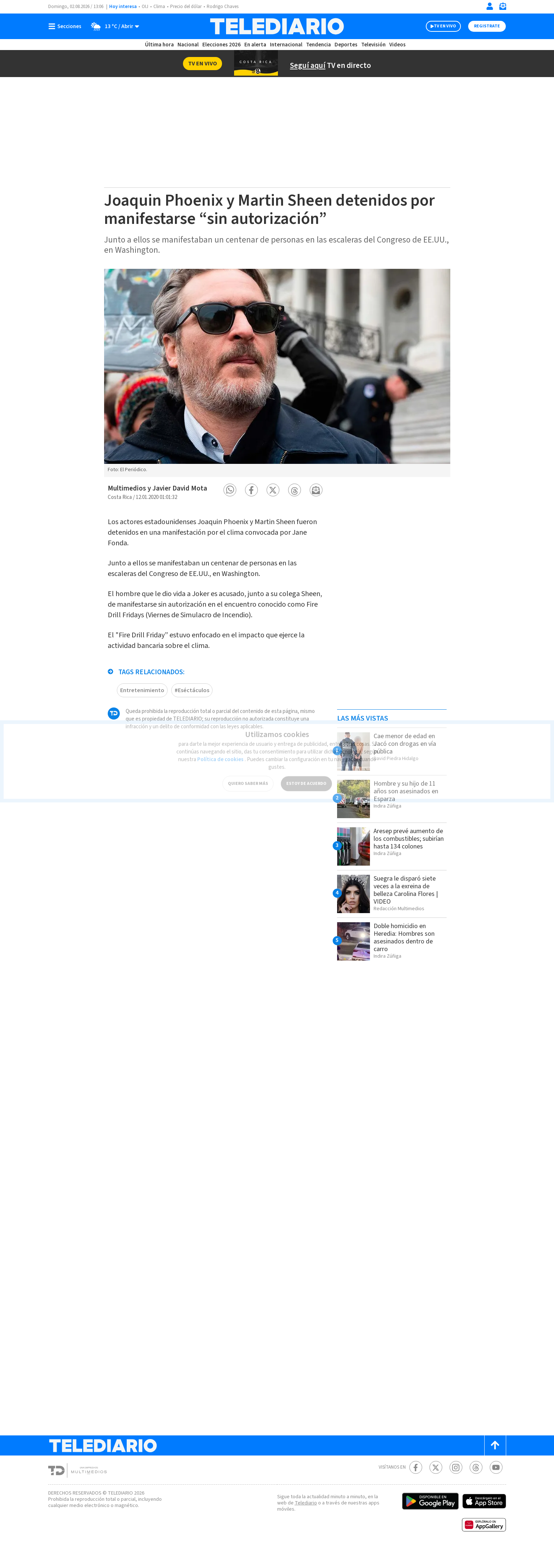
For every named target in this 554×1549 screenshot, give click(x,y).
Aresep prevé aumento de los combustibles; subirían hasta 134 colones (409, 839)
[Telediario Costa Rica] (277, 26)
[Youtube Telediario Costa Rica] (496, 1467)
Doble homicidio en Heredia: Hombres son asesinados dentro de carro (404, 938)
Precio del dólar (186, 6)
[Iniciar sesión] (489, 6)
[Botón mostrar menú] (66, 26)
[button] (230, 490)
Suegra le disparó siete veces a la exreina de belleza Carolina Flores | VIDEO (406, 890)
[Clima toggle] (113, 26)
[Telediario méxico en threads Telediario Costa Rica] (476, 1467)
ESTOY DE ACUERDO (306, 778)
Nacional (188, 45)
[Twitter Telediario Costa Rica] (435, 1467)
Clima (159, 6)
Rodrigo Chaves (222, 6)
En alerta (255, 45)
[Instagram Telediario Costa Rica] (456, 1467)
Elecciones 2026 (221, 45)
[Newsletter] (502, 8)
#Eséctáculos (192, 690)
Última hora (159, 45)
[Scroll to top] (495, 1445)
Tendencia (318, 45)
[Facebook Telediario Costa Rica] (415, 1467)
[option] (277, 373)
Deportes (346, 45)
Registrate (487, 26)
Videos (397, 45)
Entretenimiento (142, 690)
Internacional (286, 45)
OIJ (145, 6)
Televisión (373, 45)
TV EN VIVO (445, 26)
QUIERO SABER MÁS (248, 778)
